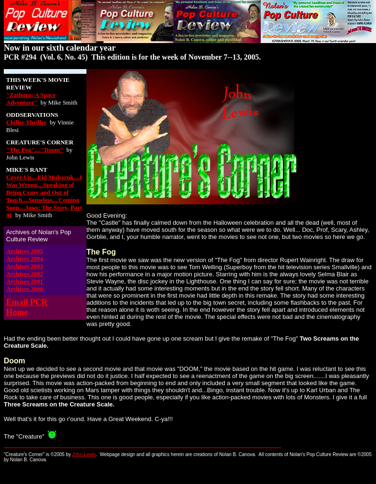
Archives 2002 (24, 273)
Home (17, 312)
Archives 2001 (24, 281)
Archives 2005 (24, 251)
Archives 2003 (24, 266)
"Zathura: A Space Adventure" (31, 98)
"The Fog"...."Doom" (34, 149)
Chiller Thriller (26, 122)
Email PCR (27, 302)
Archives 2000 (24, 288)
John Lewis (84, 454)
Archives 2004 (24, 258)
